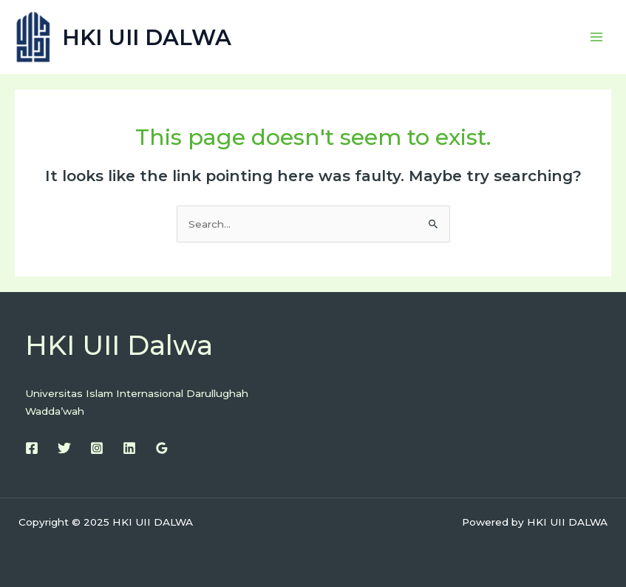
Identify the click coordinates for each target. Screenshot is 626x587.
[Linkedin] (129, 448)
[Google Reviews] (162, 448)
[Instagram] (96, 448)
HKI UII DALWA (146, 37)
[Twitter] (64, 448)
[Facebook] (31, 448)
